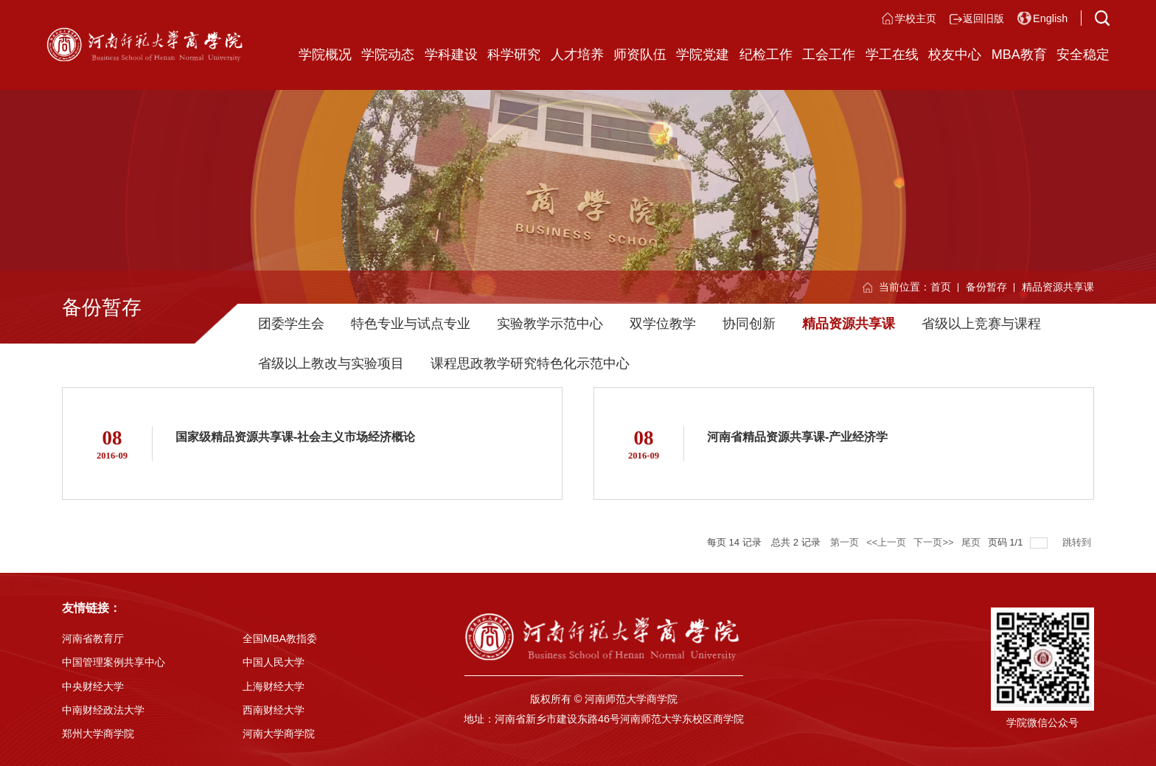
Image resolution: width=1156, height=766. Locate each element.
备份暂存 (986, 287)
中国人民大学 (273, 662)
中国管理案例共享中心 (113, 662)
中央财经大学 (93, 686)
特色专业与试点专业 (410, 323)
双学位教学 (663, 323)
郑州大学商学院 (98, 733)
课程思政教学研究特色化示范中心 (530, 363)
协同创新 (749, 323)
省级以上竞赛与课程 (981, 323)
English (1050, 18)
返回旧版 (983, 18)
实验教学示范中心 (550, 323)
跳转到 (1078, 542)
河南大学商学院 (279, 733)
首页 (940, 287)
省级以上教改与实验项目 (331, 363)
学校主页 (915, 18)
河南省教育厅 (93, 638)
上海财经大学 (273, 686)
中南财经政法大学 (103, 710)
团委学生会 (291, 323)
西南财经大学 (273, 710)
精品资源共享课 (1058, 287)
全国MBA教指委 (280, 638)
